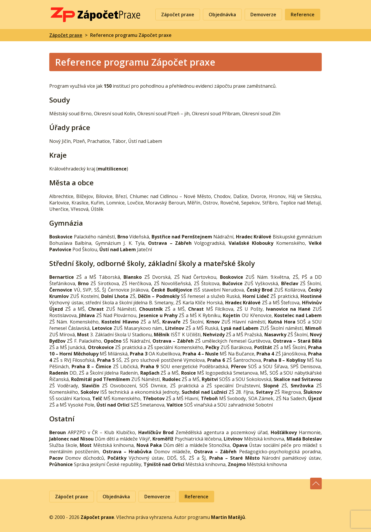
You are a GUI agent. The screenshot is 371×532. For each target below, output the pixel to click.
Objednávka (222, 14)
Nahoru (316, 483)
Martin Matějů (228, 517)
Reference (302, 14)
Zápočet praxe (95, 14)
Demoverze (263, 14)
